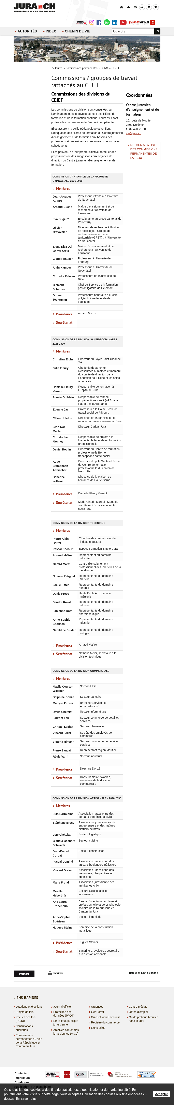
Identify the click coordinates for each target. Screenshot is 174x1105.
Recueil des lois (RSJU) (25, 1018)
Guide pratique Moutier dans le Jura (143, 1018)
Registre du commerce (105, 1021)
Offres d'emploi (138, 1011)
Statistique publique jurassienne (65, 1022)
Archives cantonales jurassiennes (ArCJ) (66, 1031)
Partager (24, 973)
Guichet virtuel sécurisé (106, 1016)
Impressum (22, 1077)
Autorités (27, 31)
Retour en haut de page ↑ (143, 973)
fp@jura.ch (134, 133)
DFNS (104, 68)
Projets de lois (24, 1011)
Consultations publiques (24, 1027)
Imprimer (55, 973)
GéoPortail (97, 1011)
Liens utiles (98, 1027)
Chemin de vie (77, 31)
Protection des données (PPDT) (63, 1013)
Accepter (161, 1094)
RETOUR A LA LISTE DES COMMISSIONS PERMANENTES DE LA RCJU (144, 151)
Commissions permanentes (81, 68)
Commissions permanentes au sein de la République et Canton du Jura (29, 1040)
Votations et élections (29, 1005)
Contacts (21, 1072)
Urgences (97, 1005)
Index (51, 31)
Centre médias (138, 1005)
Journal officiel (62, 1005)
